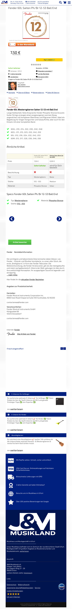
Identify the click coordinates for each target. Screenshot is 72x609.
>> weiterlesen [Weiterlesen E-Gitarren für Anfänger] (15, 410)
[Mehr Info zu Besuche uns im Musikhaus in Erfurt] (36, 496)
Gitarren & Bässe (24, 92)
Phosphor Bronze (56, 200)
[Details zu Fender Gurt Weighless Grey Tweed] (46, 218)
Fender (17, 331)
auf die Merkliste (42, 74)
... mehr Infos (12, 276)
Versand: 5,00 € (42, 77)
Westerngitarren (38, 92)
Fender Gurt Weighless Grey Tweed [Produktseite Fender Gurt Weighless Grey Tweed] (46, 235)
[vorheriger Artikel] (12, 219)
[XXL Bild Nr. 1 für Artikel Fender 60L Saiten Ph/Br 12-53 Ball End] (13, 102)
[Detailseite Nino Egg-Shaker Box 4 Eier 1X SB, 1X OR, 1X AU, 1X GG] (21, 370)
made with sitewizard (44, 607)
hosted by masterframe (28, 607)
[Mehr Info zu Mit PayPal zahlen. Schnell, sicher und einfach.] (36, 463)
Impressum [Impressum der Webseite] (28, 574)
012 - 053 (21, 203)
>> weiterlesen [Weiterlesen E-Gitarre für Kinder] (15, 431)
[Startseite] (4, 2)
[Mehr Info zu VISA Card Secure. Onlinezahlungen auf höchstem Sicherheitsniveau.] (36, 471)
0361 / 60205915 (21, 84)
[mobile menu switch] (69, 2)
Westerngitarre (21, 200)
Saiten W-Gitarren (53, 92)
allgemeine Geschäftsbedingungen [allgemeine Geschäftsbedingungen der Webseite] (20, 589)
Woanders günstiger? (44, 71)
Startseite (11, 92)
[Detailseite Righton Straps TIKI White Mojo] (50, 370)
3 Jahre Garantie (14, 74)
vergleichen (13, 77)
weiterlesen (24, 553)
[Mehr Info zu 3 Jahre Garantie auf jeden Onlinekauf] (36, 488)
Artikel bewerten (20, 244)
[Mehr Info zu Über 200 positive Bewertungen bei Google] (36, 504)
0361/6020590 (30, 1)
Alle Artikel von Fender (26, 335)
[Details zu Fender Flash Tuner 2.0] (17, 218)
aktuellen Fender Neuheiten (32, 281)
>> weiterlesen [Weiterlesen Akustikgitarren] (15, 452)
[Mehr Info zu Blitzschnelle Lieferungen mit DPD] (36, 479)
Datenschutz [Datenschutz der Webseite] (11, 586)
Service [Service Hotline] (37, 589)
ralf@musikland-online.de (24, 86)
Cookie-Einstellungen (15, 592)
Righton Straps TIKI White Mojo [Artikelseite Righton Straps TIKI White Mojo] (50, 385)
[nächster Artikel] (59, 219)
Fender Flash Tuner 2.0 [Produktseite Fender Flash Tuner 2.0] (17, 235)
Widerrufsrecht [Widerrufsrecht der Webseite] (23, 586)
